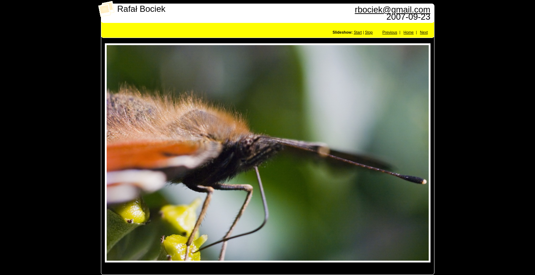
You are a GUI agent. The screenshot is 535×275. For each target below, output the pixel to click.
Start (358, 32)
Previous (390, 32)
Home (409, 32)
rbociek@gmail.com (392, 9)
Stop (369, 32)
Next (424, 32)
